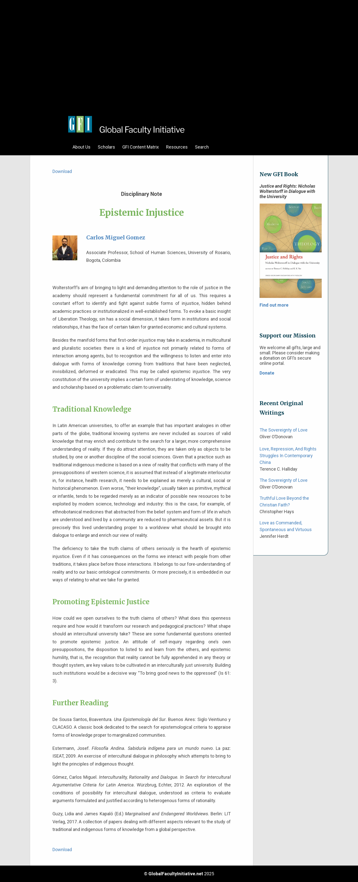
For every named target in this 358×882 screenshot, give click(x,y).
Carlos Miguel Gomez (115, 237)
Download (62, 171)
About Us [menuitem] (81, 147)
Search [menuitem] (202, 147)
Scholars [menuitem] (106, 147)
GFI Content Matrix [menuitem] (140, 147)
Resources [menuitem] (177, 147)
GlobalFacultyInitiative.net (175, 873)
